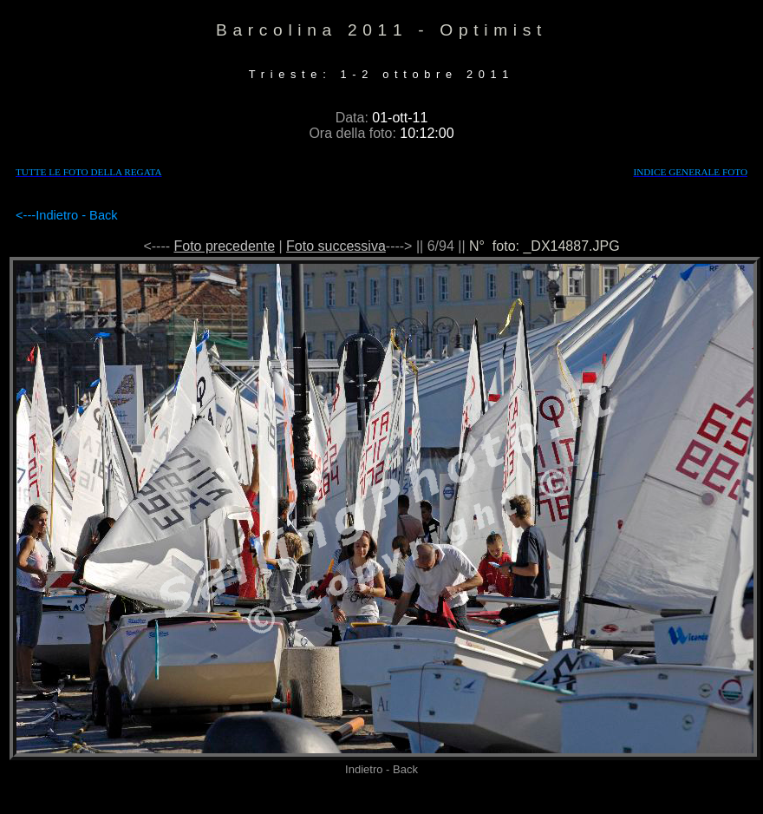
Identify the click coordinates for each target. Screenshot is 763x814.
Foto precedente (225, 246)
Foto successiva (336, 246)
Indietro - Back (77, 215)
